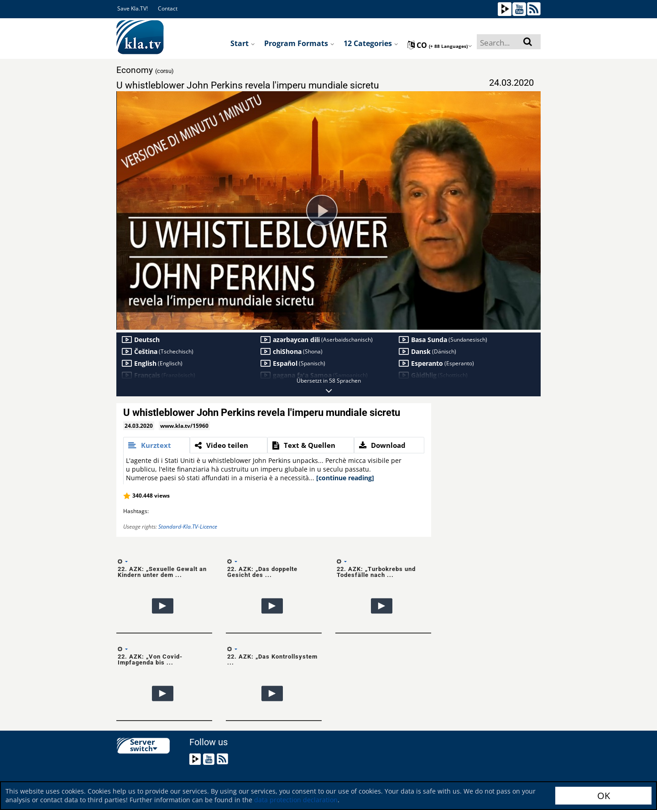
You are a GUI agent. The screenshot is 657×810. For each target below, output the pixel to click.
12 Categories (371, 43)
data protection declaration (296, 799)
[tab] (156, 445)
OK (603, 795)
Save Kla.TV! (132, 8)
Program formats (299, 43)
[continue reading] (345, 477)
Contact (167, 8)
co (439, 45)
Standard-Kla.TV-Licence (187, 526)
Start (242, 43)
